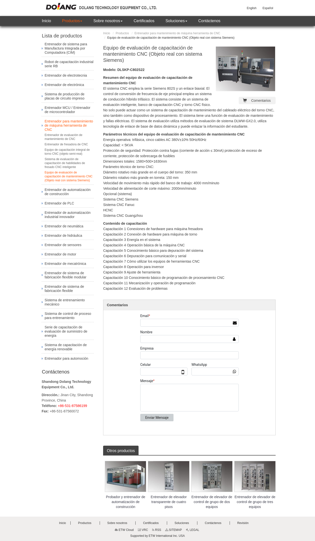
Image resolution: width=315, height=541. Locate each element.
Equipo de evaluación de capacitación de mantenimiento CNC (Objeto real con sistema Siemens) (69, 176)
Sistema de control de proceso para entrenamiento (68, 316)
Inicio (106, 33)
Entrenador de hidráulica (63, 235)
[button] (72, 21)
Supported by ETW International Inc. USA (157, 536)
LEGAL (192, 530)
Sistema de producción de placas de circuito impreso (64, 96)
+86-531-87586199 (72, 406)
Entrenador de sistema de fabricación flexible (64, 289)
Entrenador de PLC (59, 203)
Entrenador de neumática (64, 226)
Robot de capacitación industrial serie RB (69, 64)
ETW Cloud (124, 530)
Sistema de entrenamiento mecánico (65, 302)
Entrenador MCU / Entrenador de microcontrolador (67, 110)
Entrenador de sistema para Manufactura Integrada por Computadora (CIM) (66, 48)
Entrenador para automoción (66, 358)
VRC (143, 530)
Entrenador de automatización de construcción (68, 192)
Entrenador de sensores (63, 245)
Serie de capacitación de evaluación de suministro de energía (66, 331)
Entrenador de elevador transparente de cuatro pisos (169, 502)
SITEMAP (173, 530)
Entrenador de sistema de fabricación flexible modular (65, 275)
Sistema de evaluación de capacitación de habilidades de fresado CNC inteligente (65, 163)
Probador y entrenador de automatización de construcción (125, 502)
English (251, 8)
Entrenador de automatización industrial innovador (68, 215)
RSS (156, 530)
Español (268, 8)
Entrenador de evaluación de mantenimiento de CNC (63, 137)
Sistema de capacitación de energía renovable (66, 347)
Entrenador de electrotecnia (66, 75)
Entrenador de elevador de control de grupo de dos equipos (211, 502)
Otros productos (121, 451)
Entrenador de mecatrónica (65, 264)
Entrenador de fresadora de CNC (66, 144)
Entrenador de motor (60, 254)
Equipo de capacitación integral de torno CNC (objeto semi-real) (67, 151)
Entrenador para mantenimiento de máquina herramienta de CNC (177, 33)
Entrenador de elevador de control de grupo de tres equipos (255, 502)
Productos (122, 33)
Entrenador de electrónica (64, 85)
